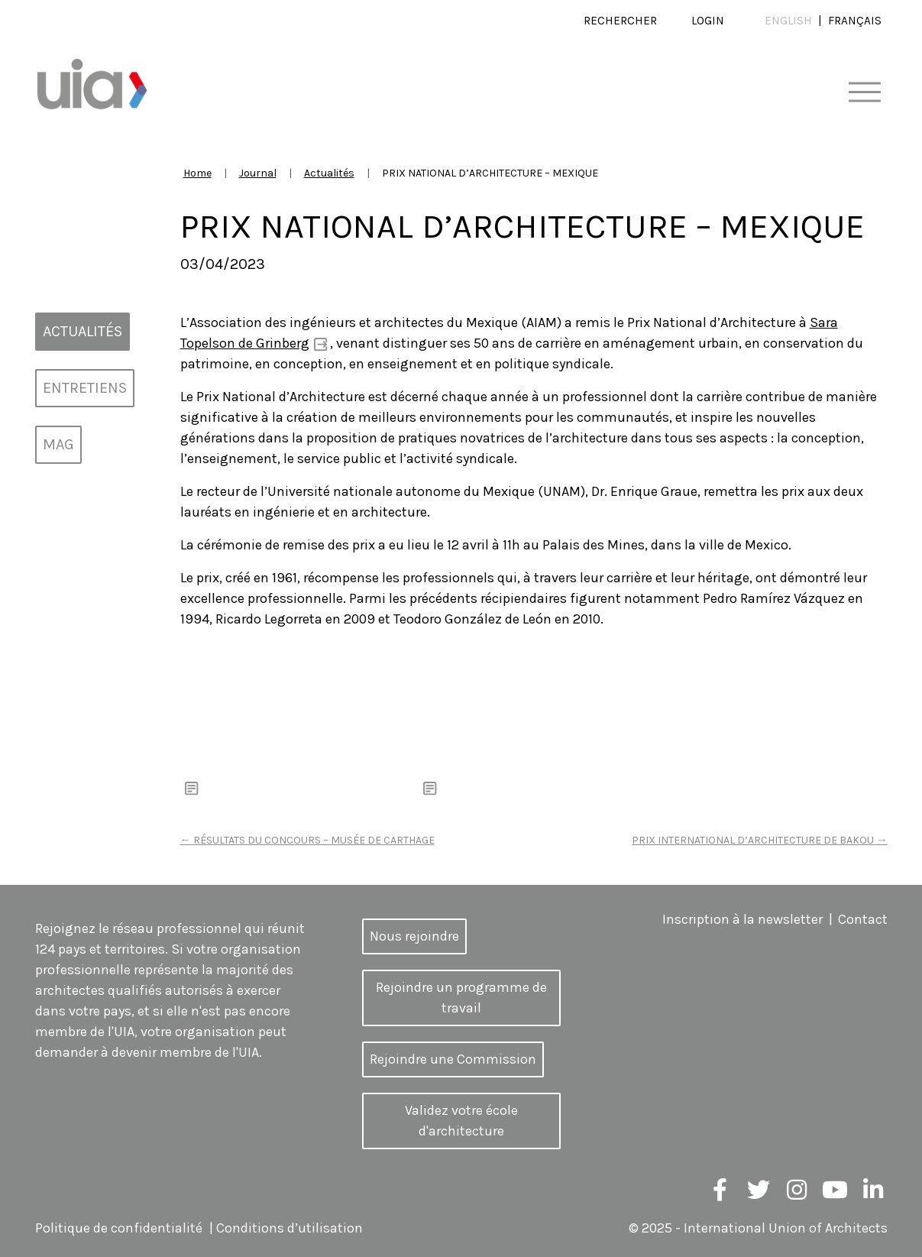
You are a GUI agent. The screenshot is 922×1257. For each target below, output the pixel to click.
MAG (58, 444)
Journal (258, 173)
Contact (863, 919)
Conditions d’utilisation (289, 1228)
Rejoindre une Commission (453, 1059)
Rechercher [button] (620, 21)
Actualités (329, 173)
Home (197, 173)
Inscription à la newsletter (742, 919)
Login (707, 21)
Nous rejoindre (414, 936)
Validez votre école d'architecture (461, 1120)
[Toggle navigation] (864, 93)
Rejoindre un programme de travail (461, 997)
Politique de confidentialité (118, 1228)
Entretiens (85, 388)
